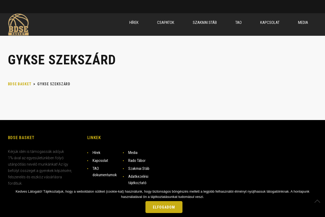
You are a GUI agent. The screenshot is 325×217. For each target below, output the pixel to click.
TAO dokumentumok (105, 171)
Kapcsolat (100, 160)
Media (133, 152)
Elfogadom (164, 207)
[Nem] (318, 201)
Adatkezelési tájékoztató (138, 179)
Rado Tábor (136, 160)
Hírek (96, 152)
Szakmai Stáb (138, 168)
